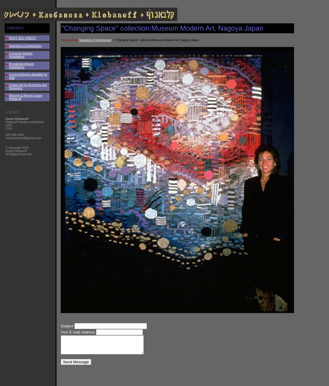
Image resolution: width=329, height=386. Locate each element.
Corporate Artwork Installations (21, 55)
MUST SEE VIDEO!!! (22, 38)
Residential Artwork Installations (21, 65)
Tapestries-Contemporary (25, 46)
